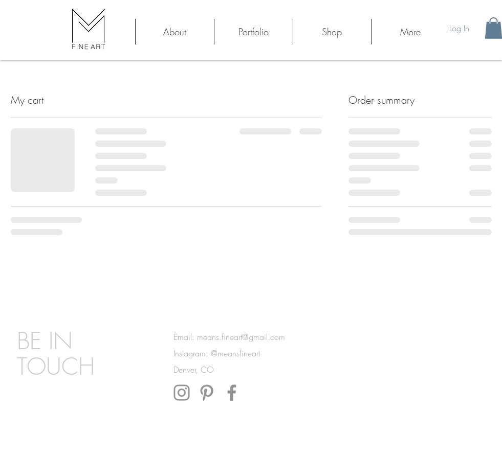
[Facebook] (232, 392)
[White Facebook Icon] (410, 367)
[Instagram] (181, 392)
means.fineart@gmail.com (241, 337)
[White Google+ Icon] (437, 367)
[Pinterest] (206, 392)
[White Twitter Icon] (424, 367)
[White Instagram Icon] (451, 367)
